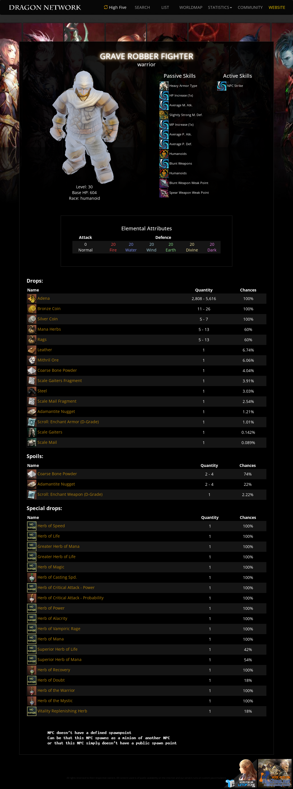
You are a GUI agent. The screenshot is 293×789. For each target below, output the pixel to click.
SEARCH (142, 7)
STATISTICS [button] (220, 7)
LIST (165, 7)
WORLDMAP (190, 7)
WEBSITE (277, 7)
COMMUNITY (250, 7)
